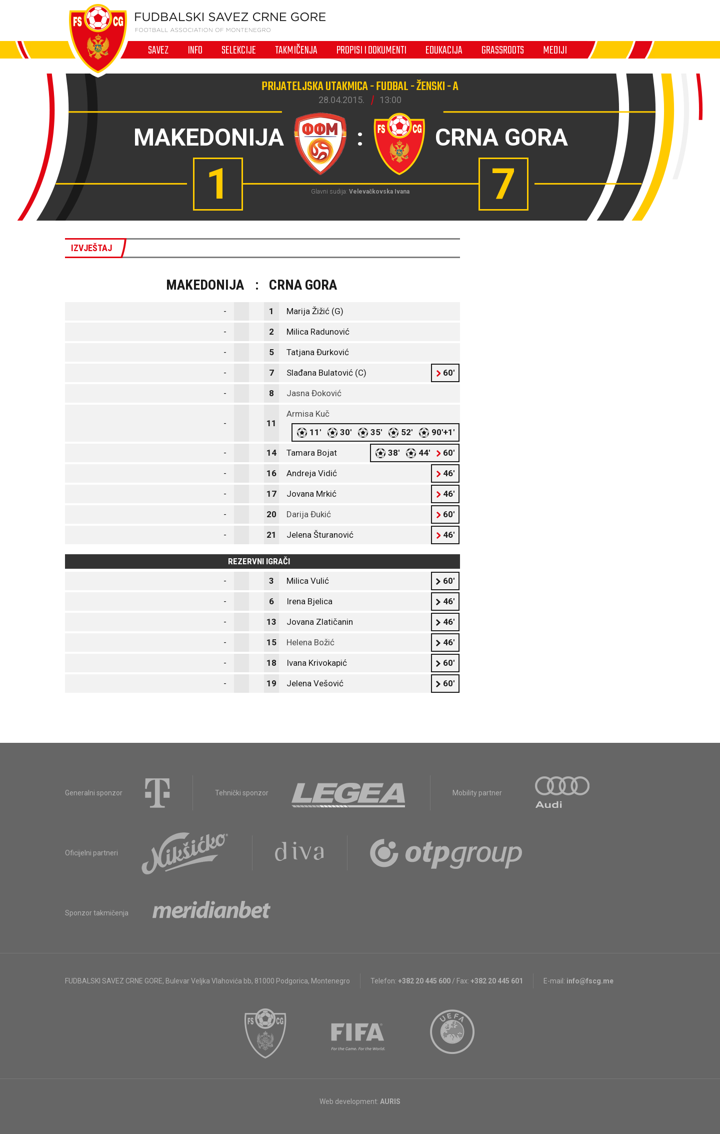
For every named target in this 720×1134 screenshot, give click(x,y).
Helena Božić (310, 642)
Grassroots (503, 50)
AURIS (390, 1101)
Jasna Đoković (314, 393)
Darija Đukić (308, 514)
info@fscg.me (590, 981)
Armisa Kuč (308, 414)
